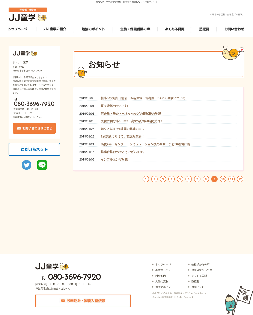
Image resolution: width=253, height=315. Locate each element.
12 (240, 179)
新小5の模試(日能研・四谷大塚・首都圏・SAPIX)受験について (143, 98)
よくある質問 (199, 275)
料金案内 (160, 275)
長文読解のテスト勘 (114, 106)
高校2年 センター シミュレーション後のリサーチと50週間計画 (145, 144)
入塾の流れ (161, 281)
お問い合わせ (199, 287)
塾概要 (195, 281)
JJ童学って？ (163, 270)
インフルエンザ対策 (114, 159)
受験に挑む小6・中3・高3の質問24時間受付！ (132, 121)
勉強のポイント (164, 287)
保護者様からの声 (201, 270)
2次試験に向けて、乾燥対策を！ (123, 136)
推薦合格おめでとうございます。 (123, 152)
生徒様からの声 (200, 264)
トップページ (163, 264)
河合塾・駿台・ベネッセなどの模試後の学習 (131, 113)
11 (231, 179)
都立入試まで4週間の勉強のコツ (123, 129)
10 (223, 179)
